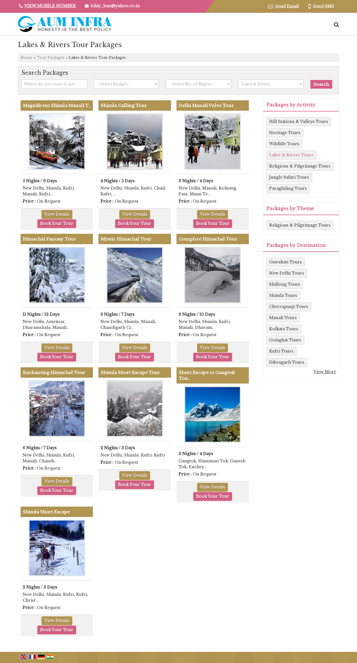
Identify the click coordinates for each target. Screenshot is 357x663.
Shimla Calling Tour (124, 105)
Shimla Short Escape (46, 511)
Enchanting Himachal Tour (54, 372)
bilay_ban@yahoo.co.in (115, 5)
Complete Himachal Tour (208, 239)
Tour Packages (50, 57)
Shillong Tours (284, 284)
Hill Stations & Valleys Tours (298, 121)
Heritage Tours (284, 132)
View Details (56, 214)
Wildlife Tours (284, 143)
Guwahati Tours (285, 261)
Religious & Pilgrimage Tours (300, 166)
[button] (50, 5)
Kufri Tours (281, 351)
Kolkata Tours (283, 328)
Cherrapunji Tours (288, 306)
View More (324, 371)
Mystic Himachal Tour (126, 239)
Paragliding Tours (288, 188)
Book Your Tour (56, 223)
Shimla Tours (283, 295)
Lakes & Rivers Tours (291, 154)
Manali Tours (283, 317)
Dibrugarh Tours (286, 362)
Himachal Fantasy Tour (49, 239)
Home (26, 57)
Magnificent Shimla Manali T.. (57, 105)
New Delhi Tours (286, 273)
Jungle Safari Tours (289, 177)
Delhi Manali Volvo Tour (206, 105)
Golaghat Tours (285, 340)
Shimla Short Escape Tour (130, 372)
